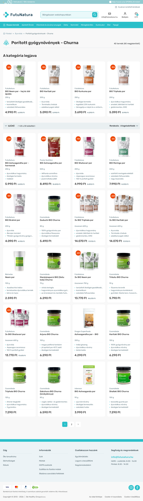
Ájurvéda (18, 33)
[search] (69, 14)
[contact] (109, 14)
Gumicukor (100, 25)
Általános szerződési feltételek (51, 474)
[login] (125, 14)
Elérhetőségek (9, 461)
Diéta (66, 25)
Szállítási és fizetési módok (50, 469)
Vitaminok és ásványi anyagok (48, 25)
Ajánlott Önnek (28, 25)
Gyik (41, 457)
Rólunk (6, 465)
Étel (108, 25)
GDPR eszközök (45, 465)
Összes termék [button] (11, 25)
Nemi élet (74, 25)
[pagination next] (78, 424)
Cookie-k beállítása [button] (132, 497)
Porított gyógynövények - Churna (39, 33)
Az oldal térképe (95, 497)
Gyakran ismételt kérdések (127, 7)
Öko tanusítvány (9, 457)
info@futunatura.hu (122, 457)
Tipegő (115, 25)
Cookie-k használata (113, 497)
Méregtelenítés (87, 25)
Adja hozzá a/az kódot (126, 2)
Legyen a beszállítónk (84, 461)
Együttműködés (81, 457)
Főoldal (7, 33)
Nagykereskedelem (83, 465)
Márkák (42, 461)
